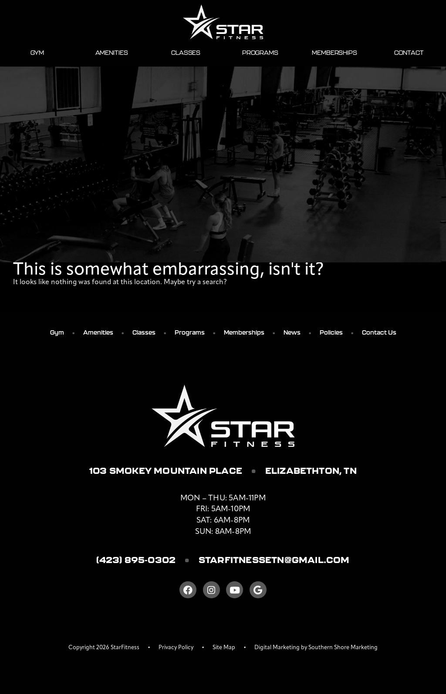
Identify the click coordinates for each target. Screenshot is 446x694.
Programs (260, 53)
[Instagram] (211, 589)
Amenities (111, 53)
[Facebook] (187, 589)
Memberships (334, 53)
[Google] (258, 589)
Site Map (224, 647)
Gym (37, 53)
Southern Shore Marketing (343, 647)
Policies (331, 332)
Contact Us (379, 332)
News (292, 332)
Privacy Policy (176, 647)
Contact (409, 53)
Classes (185, 53)
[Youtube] (234, 589)
